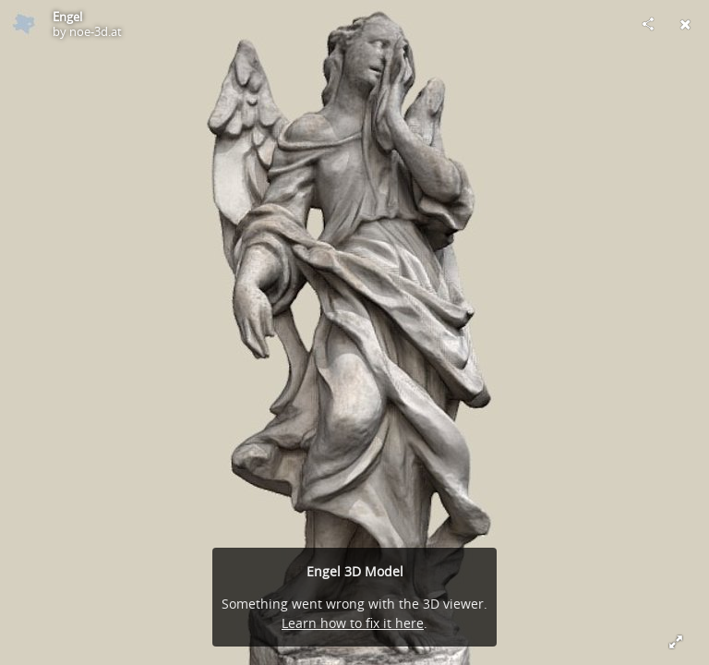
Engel (67, 16)
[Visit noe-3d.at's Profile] (24, 24)
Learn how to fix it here (353, 623)
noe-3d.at (95, 31)
